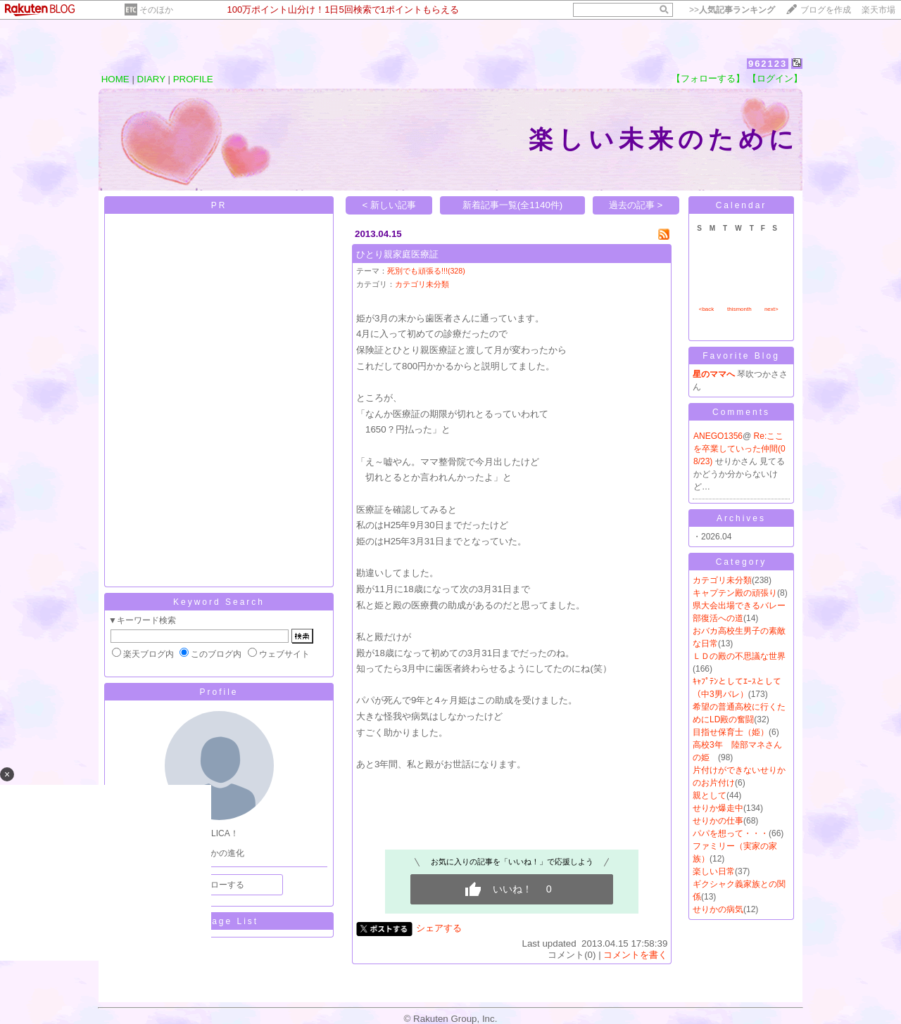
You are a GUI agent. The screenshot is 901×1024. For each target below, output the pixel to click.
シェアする (439, 928)
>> (732, 10)
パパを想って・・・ (731, 833)
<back (706, 309)
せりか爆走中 (718, 808)
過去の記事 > (636, 205)
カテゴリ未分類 (422, 284)
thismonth (739, 309)
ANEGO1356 (718, 436)
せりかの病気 (718, 909)
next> (771, 309)
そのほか (156, 10)
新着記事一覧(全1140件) (512, 205)
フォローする (219, 885)
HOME (115, 79)
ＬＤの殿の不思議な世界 (739, 656)
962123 (767, 63)
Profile (218, 692)
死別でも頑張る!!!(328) (426, 271)
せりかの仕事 (718, 821)
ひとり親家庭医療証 (397, 254)
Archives (741, 518)
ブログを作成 (825, 10)
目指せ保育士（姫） (731, 732)
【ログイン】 (775, 78)
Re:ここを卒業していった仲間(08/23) (739, 448)
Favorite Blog (741, 356)
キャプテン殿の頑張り (735, 593)
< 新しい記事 (390, 205)
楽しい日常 (714, 871)
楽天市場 (878, 10)
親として (709, 795)
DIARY (151, 79)
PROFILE (193, 79)
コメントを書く (635, 954)
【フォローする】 (708, 78)
